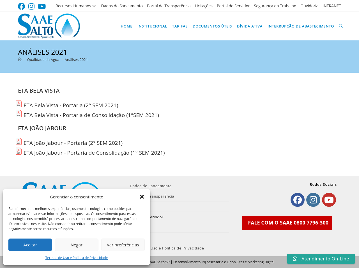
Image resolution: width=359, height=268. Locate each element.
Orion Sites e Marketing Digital (250, 262)
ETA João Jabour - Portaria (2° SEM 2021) (73, 142)
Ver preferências (123, 245)
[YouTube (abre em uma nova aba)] (41, 6)
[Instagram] (313, 200)
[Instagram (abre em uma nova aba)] (31, 6)
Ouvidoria (309, 5)
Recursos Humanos (76, 5)
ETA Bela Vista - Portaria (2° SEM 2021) (71, 105)
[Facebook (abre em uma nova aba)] (22, 6)
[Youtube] (329, 200)
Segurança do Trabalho (275, 5)
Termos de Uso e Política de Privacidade (76, 257)
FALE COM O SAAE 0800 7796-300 (288, 222)
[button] (142, 197)
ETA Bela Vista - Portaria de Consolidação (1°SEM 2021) (91, 115)
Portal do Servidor (233, 5)
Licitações (204, 5)
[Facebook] (298, 200)
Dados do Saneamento (122, 5)
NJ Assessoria (212, 262)
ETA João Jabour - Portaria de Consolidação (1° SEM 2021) (94, 152)
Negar (76, 245)
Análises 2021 (76, 59)
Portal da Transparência (169, 5)
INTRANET (332, 5)
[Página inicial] (20, 59)
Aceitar (30, 245)
